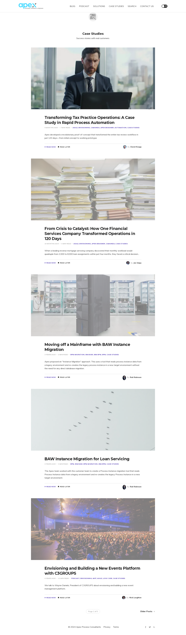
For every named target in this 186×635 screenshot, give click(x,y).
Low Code (107, 578)
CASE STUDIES (116, 6)
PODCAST (84, 6)
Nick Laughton (135, 598)
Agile (75, 128)
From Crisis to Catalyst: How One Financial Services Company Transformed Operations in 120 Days (90, 233)
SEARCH (132, 6)
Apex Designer (107, 128)
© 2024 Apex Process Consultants (84, 627)
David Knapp (135, 147)
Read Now (51, 147)
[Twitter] (150, 627)
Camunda (95, 128)
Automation (120, 128)
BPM (104, 355)
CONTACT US (147, 6)
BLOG (72, 6)
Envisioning (84, 128)
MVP (94, 578)
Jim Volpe (137, 263)
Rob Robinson (135, 377)
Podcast (75, 578)
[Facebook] (146, 627)
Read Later (65, 147)
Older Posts (147, 611)
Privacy (106, 627)
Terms (116, 627)
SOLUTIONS (99, 6)
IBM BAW (89, 355)
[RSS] (154, 627)
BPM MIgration (77, 355)
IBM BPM (97, 355)
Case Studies (133, 128)
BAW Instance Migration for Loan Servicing (87, 459)
